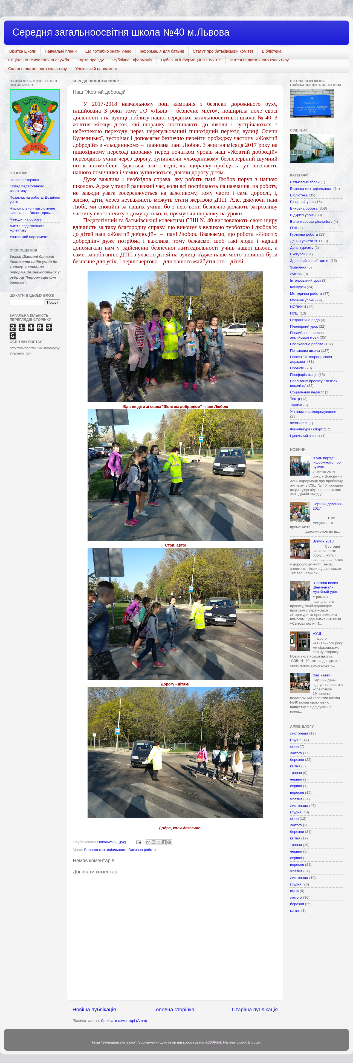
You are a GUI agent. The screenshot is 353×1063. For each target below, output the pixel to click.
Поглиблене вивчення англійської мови (309, 335)
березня (297, 760)
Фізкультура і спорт (306, 429)
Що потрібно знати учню (108, 51)
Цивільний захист (305, 436)
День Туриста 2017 (306, 241)
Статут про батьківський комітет (223, 51)
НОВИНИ (298, 307)
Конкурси (298, 287)
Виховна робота (142, 850)
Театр (295, 399)
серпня (296, 786)
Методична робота (25, 219)
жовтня (296, 799)
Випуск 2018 (323, 541)
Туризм (296, 405)
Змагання (298, 267)
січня (294, 746)
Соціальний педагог (307, 392)
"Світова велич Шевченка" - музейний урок (325, 587)
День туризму (301, 247)
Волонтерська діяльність (311, 221)
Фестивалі (299, 423)
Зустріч (296, 274)
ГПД (293, 228)
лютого (296, 753)
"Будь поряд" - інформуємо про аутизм (327, 462)
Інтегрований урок (305, 280)
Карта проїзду (90, 60)
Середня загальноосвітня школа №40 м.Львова (121, 32)
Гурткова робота (304, 234)
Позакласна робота (306, 344)
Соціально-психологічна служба (38, 60)
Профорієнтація (303, 375)
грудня (295, 740)
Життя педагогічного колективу (259, 60)
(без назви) (322, 675)
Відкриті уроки (302, 215)
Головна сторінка (174, 1009)
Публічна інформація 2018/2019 (191, 60)
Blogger (254, 1042)
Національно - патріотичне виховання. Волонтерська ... (34, 210)
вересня (297, 792)
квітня (295, 766)
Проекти (297, 368)
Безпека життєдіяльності (105, 850)
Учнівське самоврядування (313, 412)
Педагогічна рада (305, 320)
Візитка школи (22, 51)
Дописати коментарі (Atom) (124, 1021)
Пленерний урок (304, 326)
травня (296, 773)
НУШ (294, 313)
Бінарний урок (302, 202)
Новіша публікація (94, 1009)
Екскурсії (297, 254)
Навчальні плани (61, 51)
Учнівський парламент (96, 68)
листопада (299, 733)
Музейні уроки (302, 300)
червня (296, 779)
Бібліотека (271, 51)
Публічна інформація (132, 60)
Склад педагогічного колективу (37, 68)
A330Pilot (213, 1042)
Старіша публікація (255, 1009)
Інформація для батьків (162, 51)
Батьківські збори (305, 182)
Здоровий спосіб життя (309, 261)
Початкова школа (305, 350)
